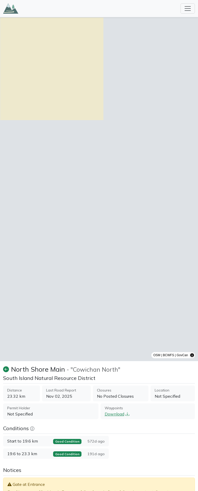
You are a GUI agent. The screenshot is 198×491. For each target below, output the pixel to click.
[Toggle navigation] (187, 8)
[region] (99, 189)
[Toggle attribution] (192, 355)
